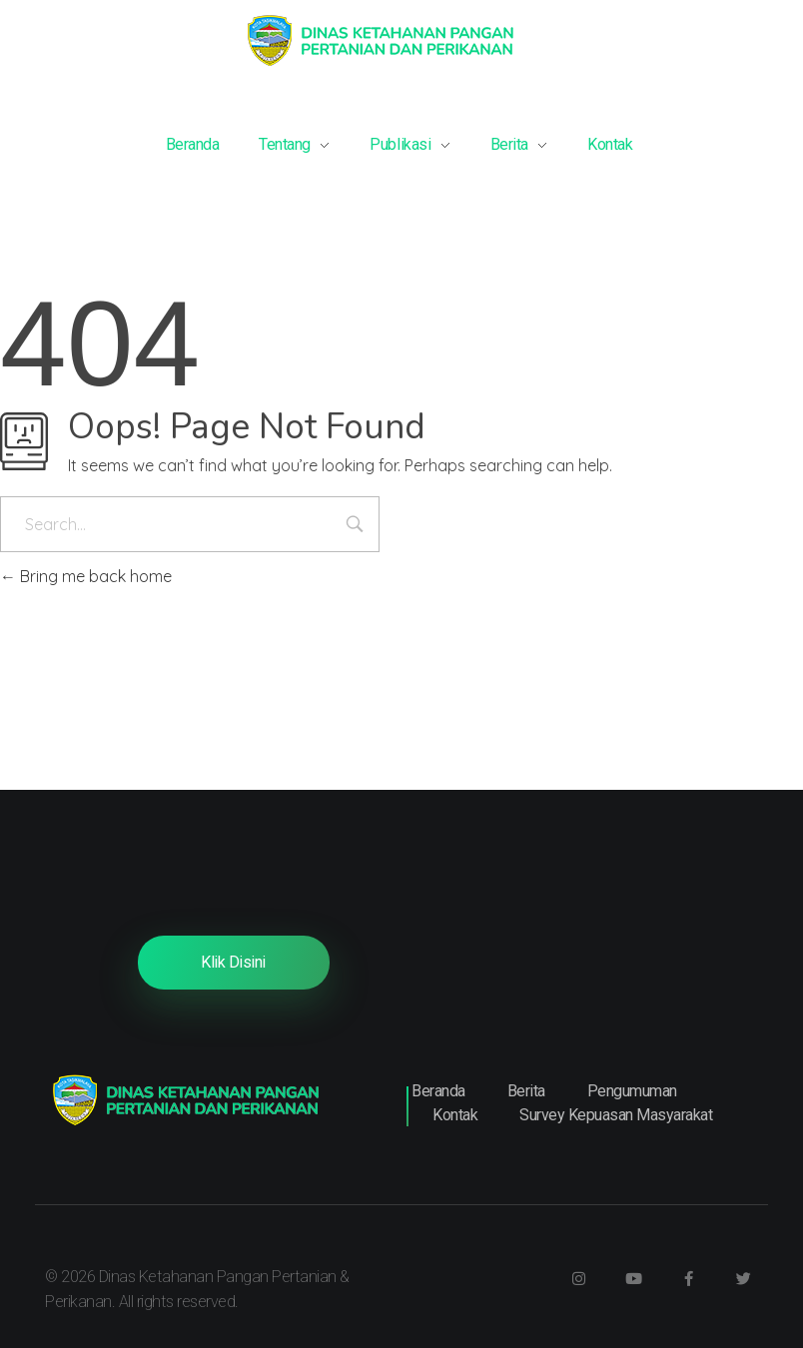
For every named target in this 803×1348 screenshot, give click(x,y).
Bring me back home (86, 576)
